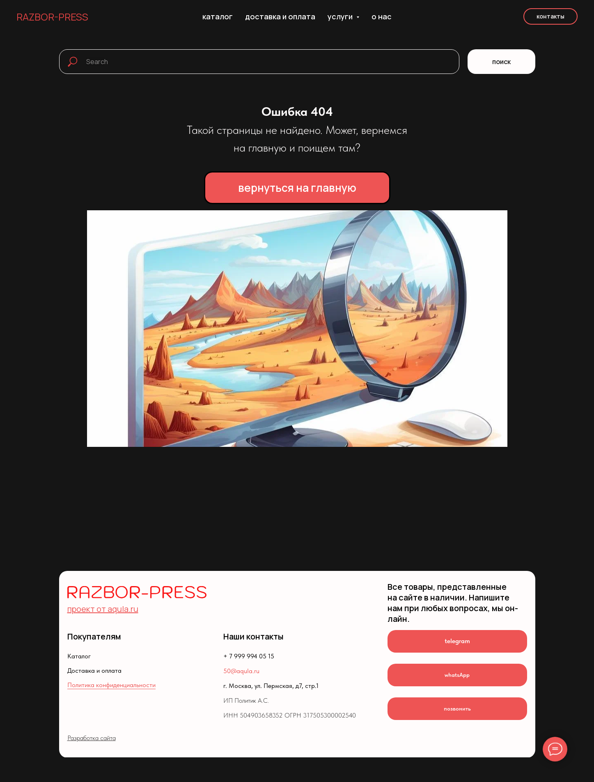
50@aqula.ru (241, 671)
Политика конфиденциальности (111, 685)
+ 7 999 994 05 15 (248, 656)
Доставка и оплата (94, 670)
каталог (217, 16)
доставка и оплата (280, 16)
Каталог (79, 656)
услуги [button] (341, 16)
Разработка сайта (91, 738)
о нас (382, 16)
